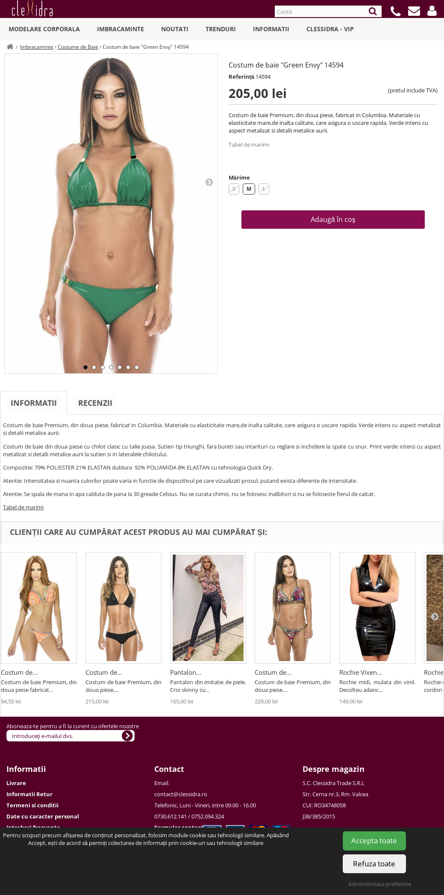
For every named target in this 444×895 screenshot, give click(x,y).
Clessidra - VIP (330, 29)
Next (209, 181)
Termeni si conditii (32, 805)
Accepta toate (374, 840)
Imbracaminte (120, 29)
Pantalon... (185, 672)
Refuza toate (374, 863)
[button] (432, 11)
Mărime (239, 177)
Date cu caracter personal (42, 816)
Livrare (16, 783)
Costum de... (19, 672)
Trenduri (221, 29)
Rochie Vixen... (360, 672)
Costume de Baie (78, 46)
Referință (242, 76)
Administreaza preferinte (379, 884)
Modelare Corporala (44, 29)
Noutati (174, 29)
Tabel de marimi (249, 144)
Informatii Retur (29, 794)
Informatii (271, 29)
